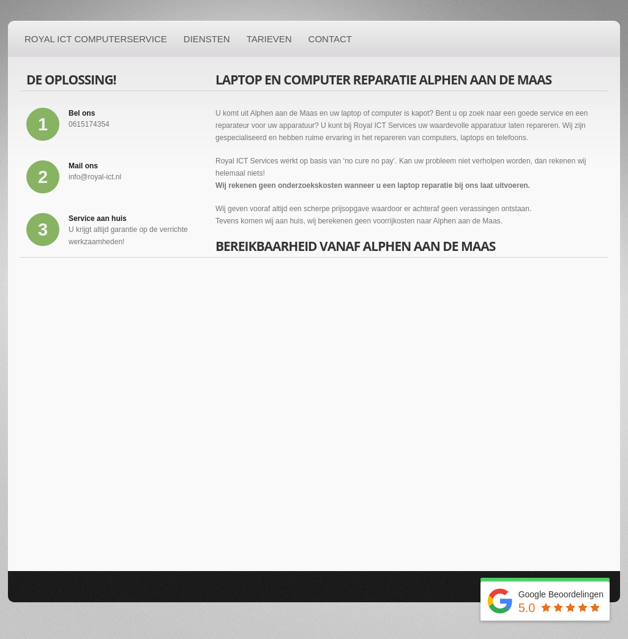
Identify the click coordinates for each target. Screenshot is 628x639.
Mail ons (83, 166)
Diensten (207, 39)
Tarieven (269, 39)
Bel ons (82, 113)
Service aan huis (98, 218)
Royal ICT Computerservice (95, 39)
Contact (330, 39)
